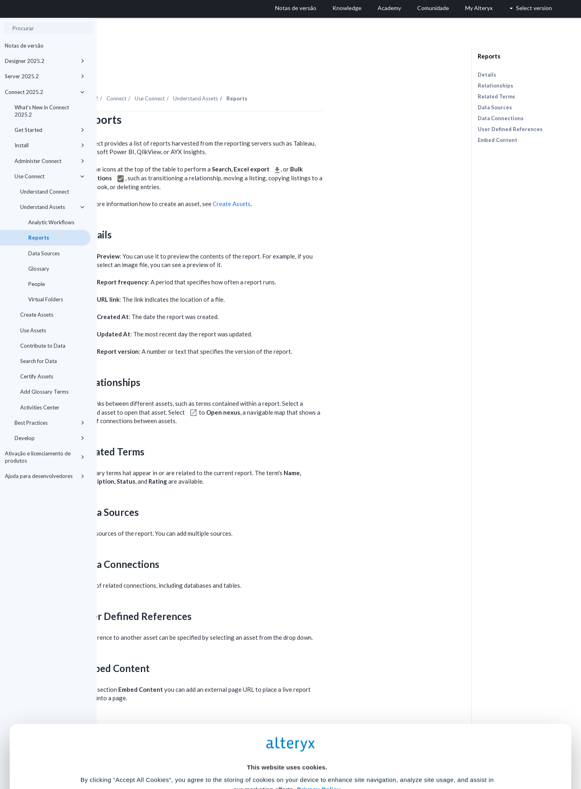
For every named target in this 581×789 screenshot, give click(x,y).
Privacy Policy (319, 707)
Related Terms (496, 96)
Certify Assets (36, 376)
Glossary (38, 268)
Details (487, 74)
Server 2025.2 (44, 76)
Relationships (495, 85)
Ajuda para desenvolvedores (44, 476)
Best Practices (49, 423)
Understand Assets (52, 207)
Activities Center (39, 407)
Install (49, 145)
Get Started (49, 130)
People (36, 284)
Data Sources (44, 253)
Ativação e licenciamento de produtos (44, 457)
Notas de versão (24, 45)
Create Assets (36, 314)
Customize (352, 753)
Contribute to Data (42, 345)
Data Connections (501, 118)
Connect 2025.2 (44, 92)
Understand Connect (44, 191)
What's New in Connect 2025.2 (42, 111)
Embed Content (497, 140)
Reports (38, 237)
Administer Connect (49, 161)
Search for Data (38, 361)
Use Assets (33, 330)
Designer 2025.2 (44, 61)
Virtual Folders (45, 299)
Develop (49, 438)
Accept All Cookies (229, 753)
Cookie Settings (287, 729)
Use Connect (49, 176)
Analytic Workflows (51, 222)
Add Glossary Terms (44, 391)
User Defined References (510, 129)
